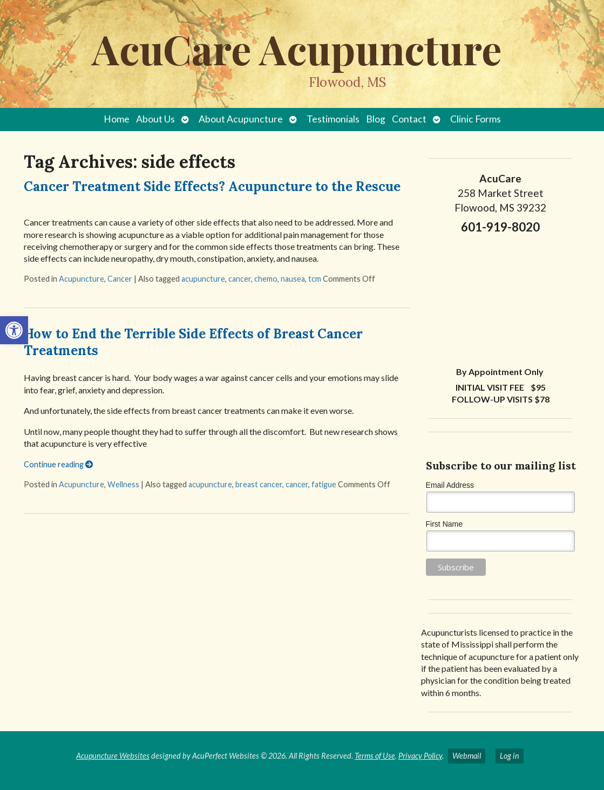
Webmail (466, 755)
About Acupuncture (241, 119)
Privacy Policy (420, 755)
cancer (239, 278)
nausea (293, 278)
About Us (155, 119)
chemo (265, 278)
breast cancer (258, 484)
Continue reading (58, 464)
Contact (409, 119)
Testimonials (333, 119)
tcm (314, 278)
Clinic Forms (475, 119)
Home (117, 119)
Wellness (123, 484)
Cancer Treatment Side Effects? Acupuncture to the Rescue (212, 186)
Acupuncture (81, 278)
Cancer (119, 278)
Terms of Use (375, 755)
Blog (375, 119)
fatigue (323, 484)
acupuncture (203, 278)
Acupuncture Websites (113, 755)
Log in (509, 755)
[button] (14, 330)
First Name (444, 524)
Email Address (450, 485)
